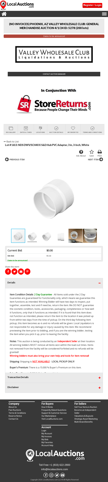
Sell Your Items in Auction (85, 407)
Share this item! (12, 266)
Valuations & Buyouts (83, 416)
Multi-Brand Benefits (83, 422)
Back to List (11, 141)
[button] (7, 196)
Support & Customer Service (54, 413)
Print (99, 153)
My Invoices (46, 436)
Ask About (81, 153)
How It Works (47, 407)
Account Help (47, 445)
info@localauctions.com (54, 469)
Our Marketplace (48, 416)
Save (91, 153)
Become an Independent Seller (85, 411)
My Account (46, 433)
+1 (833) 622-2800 (59, 465)
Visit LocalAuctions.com (52, 419)
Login (43, 430)
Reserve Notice (15, 416)
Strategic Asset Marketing (86, 419)
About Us (13, 407)
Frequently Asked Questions (53, 410)
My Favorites (47, 442)
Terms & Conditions (17, 413)
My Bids (44, 439)
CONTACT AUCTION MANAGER (54, 74)
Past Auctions (15, 410)
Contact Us (13, 419)
